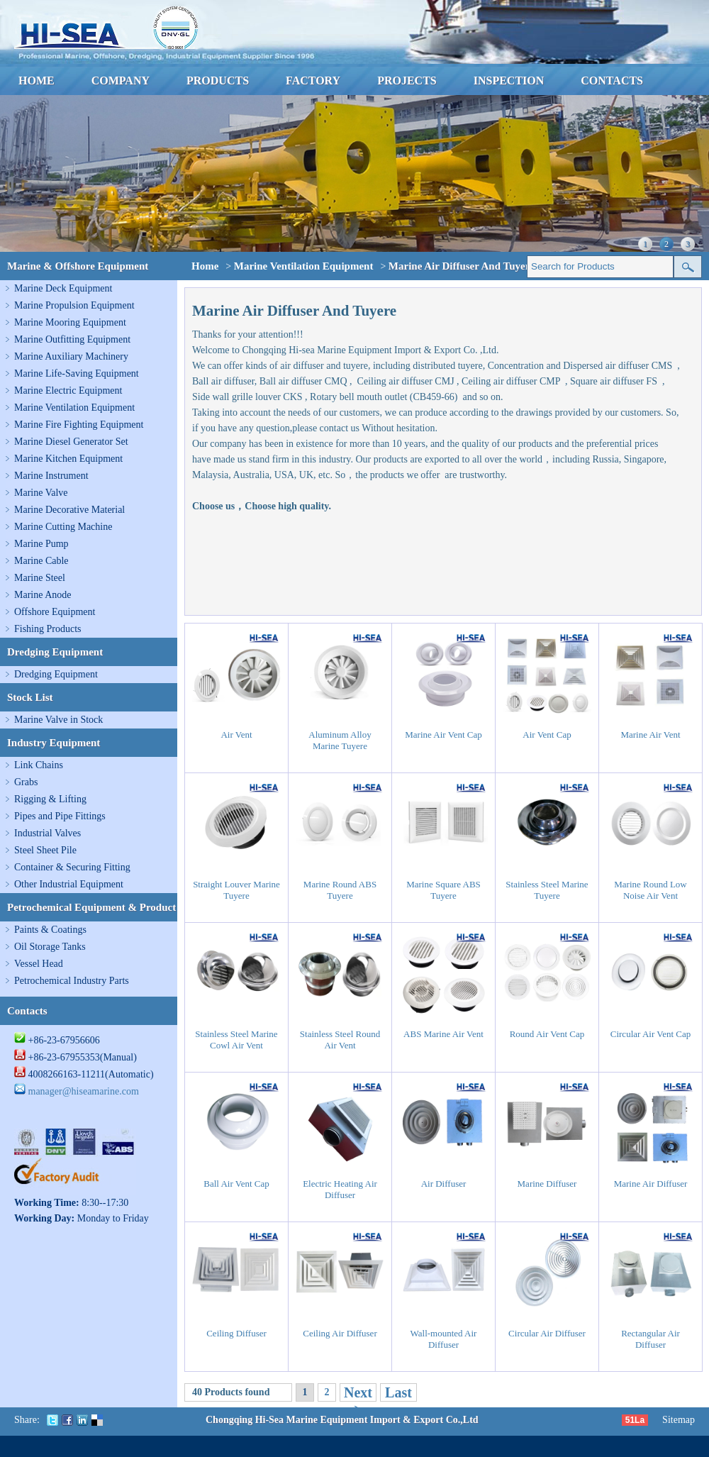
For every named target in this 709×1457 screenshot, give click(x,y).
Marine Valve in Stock (58, 719)
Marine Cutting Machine (63, 526)
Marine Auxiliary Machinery (71, 356)
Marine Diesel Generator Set (71, 441)
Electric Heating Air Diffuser (340, 1189)
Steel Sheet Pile (45, 850)
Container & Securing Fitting (72, 867)
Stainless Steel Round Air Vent (340, 1040)
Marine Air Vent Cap (443, 734)
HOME (36, 80)
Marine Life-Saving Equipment (76, 373)
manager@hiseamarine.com (83, 1091)
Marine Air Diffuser (651, 1183)
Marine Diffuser (547, 1183)
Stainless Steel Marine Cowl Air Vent (236, 1040)
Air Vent (236, 734)
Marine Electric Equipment (68, 390)
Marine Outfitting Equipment (72, 339)
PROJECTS (407, 80)
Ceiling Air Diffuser (339, 1333)
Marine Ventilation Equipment (74, 407)
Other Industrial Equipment (68, 884)
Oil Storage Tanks (50, 946)
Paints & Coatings (50, 929)
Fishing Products (48, 629)
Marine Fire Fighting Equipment (78, 424)
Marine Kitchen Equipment (68, 458)
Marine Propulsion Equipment (74, 305)
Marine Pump (41, 543)
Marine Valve (41, 492)
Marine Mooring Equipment (70, 322)
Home (204, 266)
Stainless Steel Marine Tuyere (547, 890)
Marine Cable (41, 560)
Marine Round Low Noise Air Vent (650, 890)
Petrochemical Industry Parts (71, 980)
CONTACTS (612, 80)
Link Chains (38, 765)
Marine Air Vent (650, 734)
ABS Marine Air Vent (443, 1034)
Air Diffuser (444, 1183)
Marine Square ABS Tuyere (443, 890)
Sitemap (678, 1419)
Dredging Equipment (56, 674)
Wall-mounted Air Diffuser (444, 1339)
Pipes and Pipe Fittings (60, 816)
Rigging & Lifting (50, 799)
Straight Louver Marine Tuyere (236, 890)
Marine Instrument (51, 475)
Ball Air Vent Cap (236, 1183)
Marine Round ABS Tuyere (339, 890)
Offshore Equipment (54, 611)
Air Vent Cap (547, 734)
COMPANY (120, 80)
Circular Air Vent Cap (650, 1034)
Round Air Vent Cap (547, 1034)
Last (398, 1392)
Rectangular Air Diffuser (650, 1339)
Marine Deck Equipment (63, 288)
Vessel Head (38, 963)
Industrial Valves (47, 833)
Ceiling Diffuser (236, 1333)
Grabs (26, 782)
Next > (358, 1401)
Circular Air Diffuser (547, 1333)
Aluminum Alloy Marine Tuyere (339, 740)
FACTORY (313, 80)
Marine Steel (39, 577)
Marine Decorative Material (69, 509)
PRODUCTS (217, 80)
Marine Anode (42, 594)
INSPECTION (509, 80)
